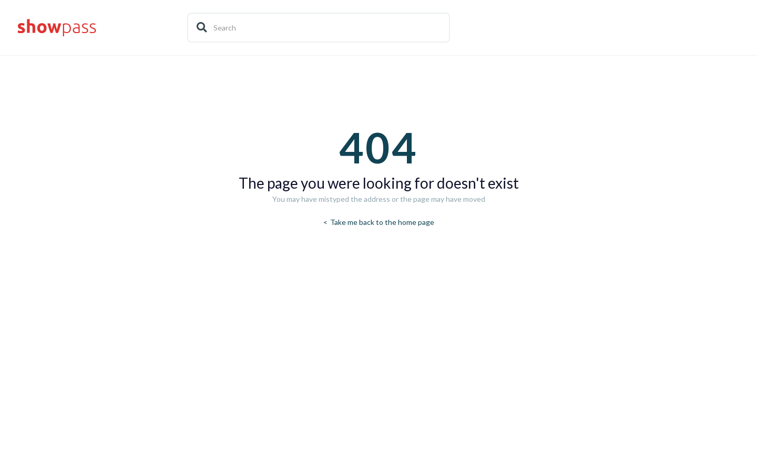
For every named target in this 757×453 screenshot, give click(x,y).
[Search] (318, 28)
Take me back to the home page (381, 222)
